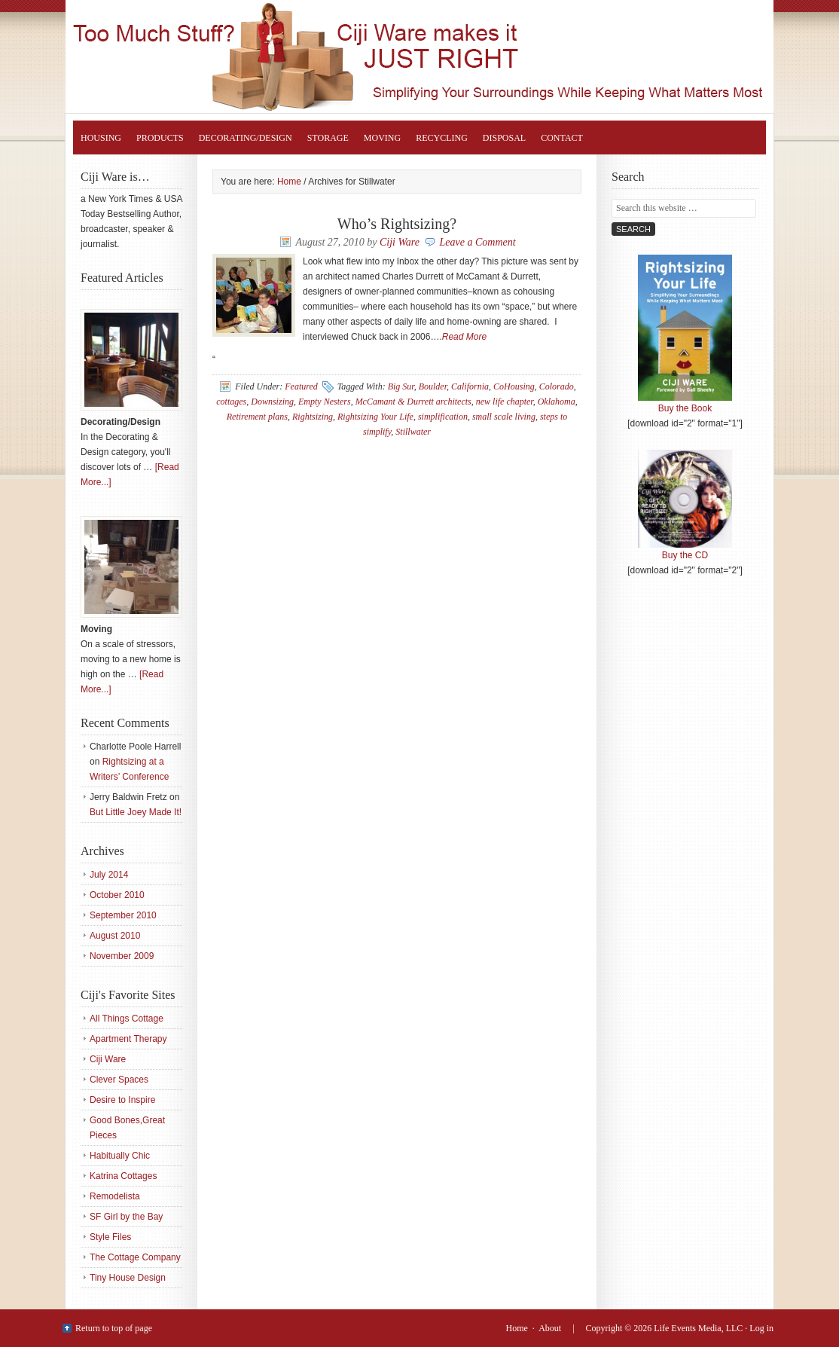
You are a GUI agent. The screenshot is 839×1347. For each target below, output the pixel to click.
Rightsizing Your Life (435, 56)
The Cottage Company (135, 1257)
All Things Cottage (126, 1018)
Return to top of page (113, 1328)
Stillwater (413, 431)
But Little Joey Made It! (136, 812)
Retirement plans (257, 416)
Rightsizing (312, 416)
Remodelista (115, 1196)
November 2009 (122, 956)
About (549, 1328)
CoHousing (514, 386)
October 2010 (117, 895)
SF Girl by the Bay (126, 1216)
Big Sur (401, 386)
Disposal (504, 138)
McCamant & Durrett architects (413, 401)
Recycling (442, 138)
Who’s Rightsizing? (396, 223)
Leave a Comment (478, 242)
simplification (443, 416)
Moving (382, 138)
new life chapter (504, 401)
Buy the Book (685, 403)
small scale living (503, 416)
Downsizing (272, 401)
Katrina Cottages (123, 1176)
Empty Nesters (324, 401)
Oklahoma (556, 401)
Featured (301, 386)
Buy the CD (685, 549)
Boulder (433, 386)
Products (160, 138)
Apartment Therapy (128, 1039)
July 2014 (109, 874)
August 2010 (115, 935)
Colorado (556, 386)
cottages (231, 401)
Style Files (110, 1237)
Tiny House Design (128, 1277)
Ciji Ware (400, 242)
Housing (101, 138)
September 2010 (123, 915)
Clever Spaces (119, 1079)
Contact (562, 138)
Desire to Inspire (122, 1100)
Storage (328, 138)
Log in (761, 1328)
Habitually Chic (120, 1155)
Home (517, 1328)
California (470, 386)
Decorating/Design (245, 138)
